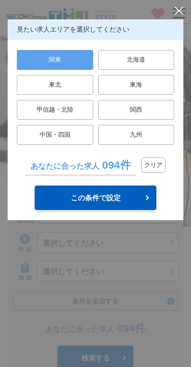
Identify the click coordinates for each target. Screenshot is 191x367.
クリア (153, 165)
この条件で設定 (96, 198)
